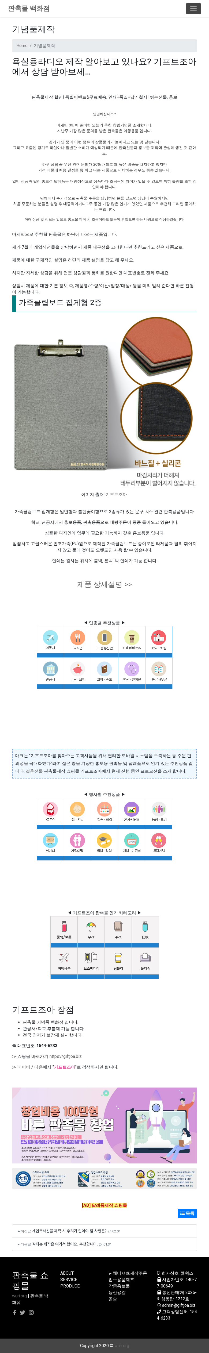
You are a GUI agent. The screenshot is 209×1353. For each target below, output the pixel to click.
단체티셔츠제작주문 (128, 1273)
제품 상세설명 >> (104, 584)
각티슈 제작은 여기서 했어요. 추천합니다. (65, 1244)
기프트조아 (116, 494)
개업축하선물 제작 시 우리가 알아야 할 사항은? (69, 1230)
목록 (187, 1213)
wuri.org (19, 1295)
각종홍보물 (119, 1286)
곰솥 (113, 1298)
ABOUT (67, 1273)
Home (22, 45)
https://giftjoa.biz (66, 1056)
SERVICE (68, 1279)
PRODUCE (70, 1286)
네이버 (23, 1067)
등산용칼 (117, 1292)
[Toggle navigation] (193, 8)
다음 (38, 1067)
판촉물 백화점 (29, 8)
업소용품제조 (121, 1279)
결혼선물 (34, 771)
